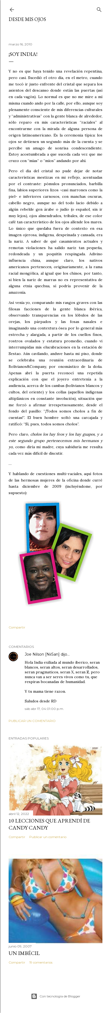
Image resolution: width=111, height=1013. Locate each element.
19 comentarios (40, 962)
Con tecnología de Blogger (55, 996)
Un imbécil (24, 953)
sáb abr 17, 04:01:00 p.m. (44, 709)
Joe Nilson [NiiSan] (42, 654)
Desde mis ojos (27, 19)
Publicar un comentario (32, 721)
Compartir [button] (17, 627)
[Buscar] (99, 8)
